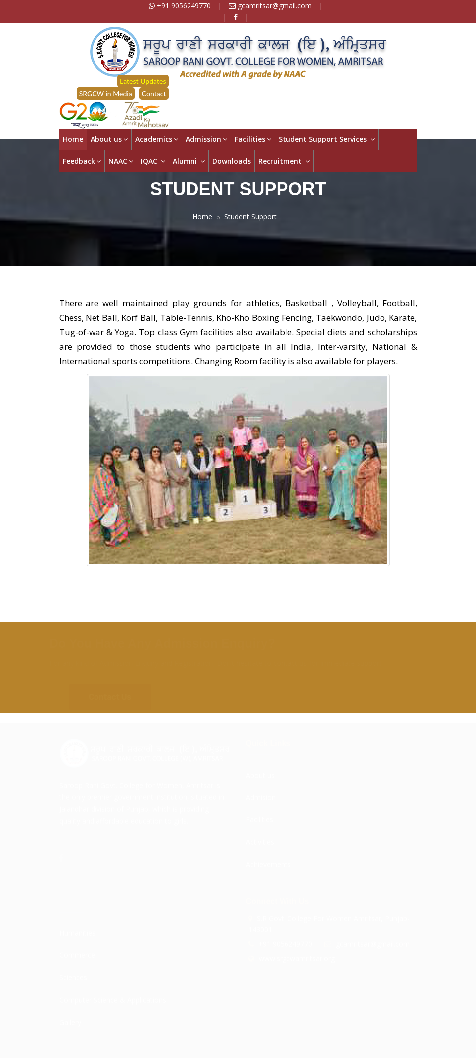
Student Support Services (327, 139)
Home (73, 139)
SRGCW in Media (105, 93)
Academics (156, 139)
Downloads (231, 161)
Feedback (82, 161)
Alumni (189, 161)
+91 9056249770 (180, 5)
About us (109, 139)
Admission (206, 139)
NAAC (120, 161)
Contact (154, 93)
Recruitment (284, 161)
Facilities (253, 139)
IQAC (153, 161)
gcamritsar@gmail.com (270, 5)
